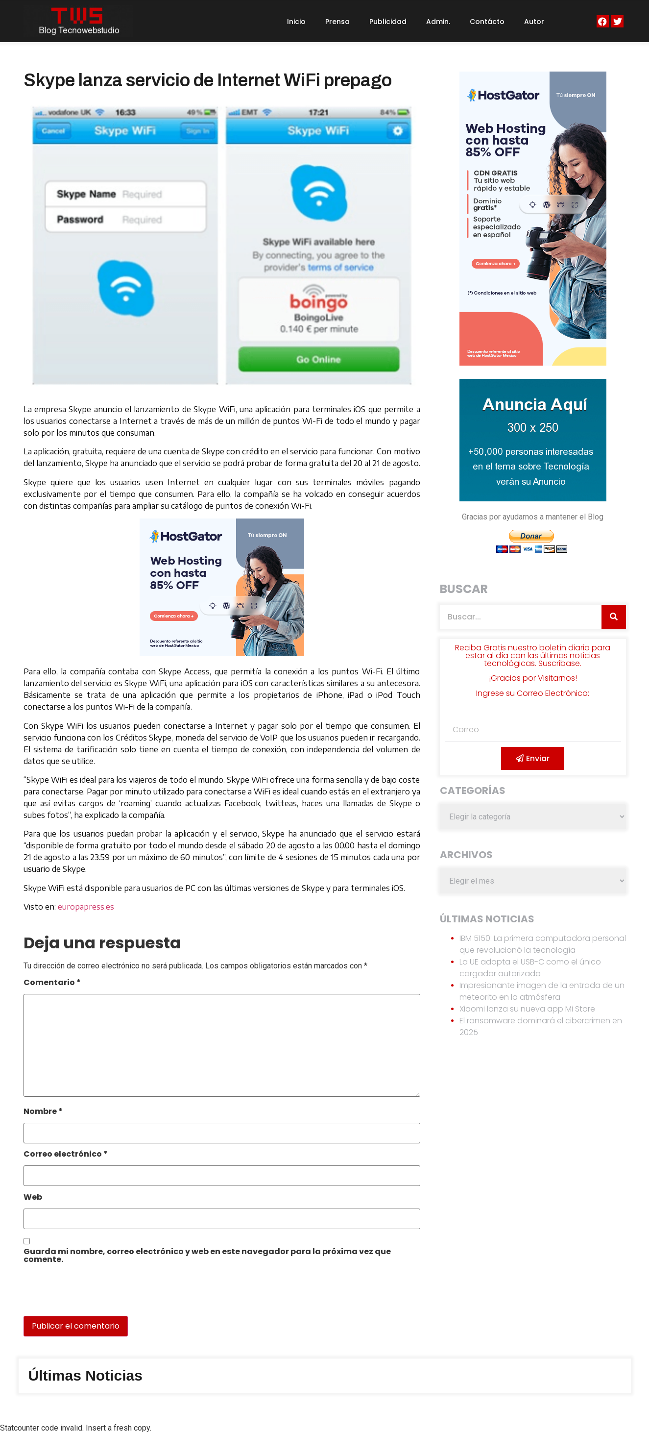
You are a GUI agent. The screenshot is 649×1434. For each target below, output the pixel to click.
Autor (534, 21)
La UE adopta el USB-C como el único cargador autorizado (530, 967)
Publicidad (388, 21)
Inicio (296, 21)
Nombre (43, 1112)
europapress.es (86, 907)
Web (33, 1198)
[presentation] (91, 1295)
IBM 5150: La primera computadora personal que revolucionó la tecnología (542, 944)
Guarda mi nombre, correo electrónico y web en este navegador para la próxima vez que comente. (207, 1256)
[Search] (613, 617)
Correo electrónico (66, 1155)
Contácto (487, 21)
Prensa (337, 21)
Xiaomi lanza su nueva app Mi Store (527, 1008)
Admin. (438, 21)
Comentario (52, 983)
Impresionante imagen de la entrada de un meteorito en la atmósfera (542, 991)
